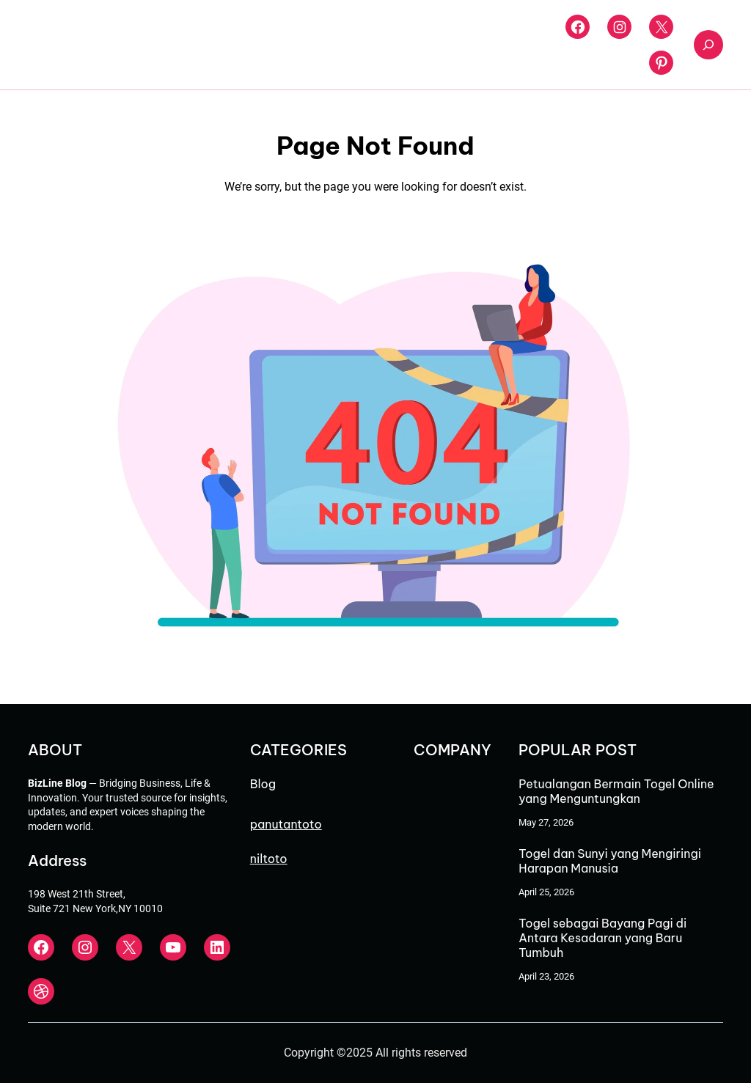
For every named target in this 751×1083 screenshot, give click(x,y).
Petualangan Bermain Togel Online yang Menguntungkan (616, 791)
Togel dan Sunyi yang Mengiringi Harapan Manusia (610, 860)
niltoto (268, 858)
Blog (263, 784)
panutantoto (286, 824)
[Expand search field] (708, 44)
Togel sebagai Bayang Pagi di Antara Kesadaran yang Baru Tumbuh (602, 938)
